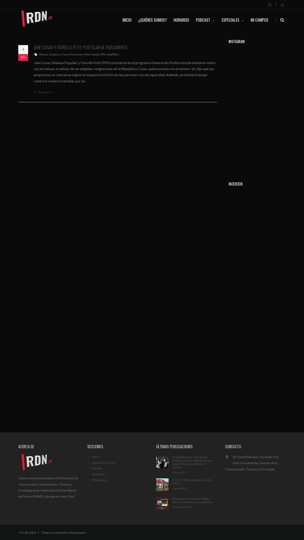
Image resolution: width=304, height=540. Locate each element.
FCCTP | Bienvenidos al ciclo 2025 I (192, 481)
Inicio (95, 457)
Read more (45, 92)
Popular (95, 54)
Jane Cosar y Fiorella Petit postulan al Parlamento (80, 47)
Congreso (55, 54)
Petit (87, 54)
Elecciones (76, 54)
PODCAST (205, 20)
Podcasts (98, 474)
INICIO (127, 20)
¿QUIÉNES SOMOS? (152, 20)
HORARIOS (181, 20)
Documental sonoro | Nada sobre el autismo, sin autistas (192, 500)
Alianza (43, 54)
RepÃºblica (113, 54)
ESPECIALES (233, 20)
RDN (21, 532)
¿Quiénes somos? (104, 462)
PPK (103, 54)
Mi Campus (259, 20)
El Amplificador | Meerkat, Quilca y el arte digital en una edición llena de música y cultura (192, 462)
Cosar (65, 54)
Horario (97, 468)
